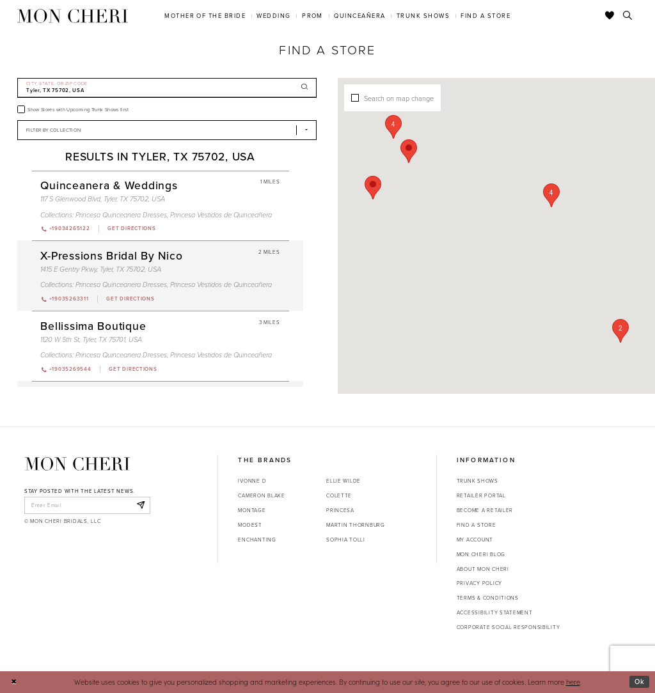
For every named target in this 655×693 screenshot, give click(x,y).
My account (475, 539)
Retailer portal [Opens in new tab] (481, 495)
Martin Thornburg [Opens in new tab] (355, 525)
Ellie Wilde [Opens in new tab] (343, 481)
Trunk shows (477, 481)
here (573, 682)
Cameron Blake (261, 495)
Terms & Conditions (488, 598)
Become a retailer (485, 510)
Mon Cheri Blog (481, 554)
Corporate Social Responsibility (508, 627)
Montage (251, 510)
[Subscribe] (140, 505)
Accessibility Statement (495, 612)
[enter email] (87, 505)
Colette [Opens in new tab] (339, 495)
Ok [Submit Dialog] (640, 681)
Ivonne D (252, 481)
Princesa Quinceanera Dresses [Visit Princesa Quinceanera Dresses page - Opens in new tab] (121, 215)
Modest (250, 525)
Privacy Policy (479, 583)
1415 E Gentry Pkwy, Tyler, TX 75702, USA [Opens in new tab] (100, 269)
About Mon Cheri (483, 569)
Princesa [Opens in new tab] (340, 510)
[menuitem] (205, 15)
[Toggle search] (628, 16)
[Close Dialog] (14, 682)
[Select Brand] (167, 130)
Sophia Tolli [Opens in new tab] (345, 539)
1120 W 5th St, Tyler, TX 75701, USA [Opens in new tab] (91, 339)
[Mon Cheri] (77, 464)
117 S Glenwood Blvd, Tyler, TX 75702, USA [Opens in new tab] (102, 199)
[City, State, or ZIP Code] (167, 88)
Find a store (476, 525)
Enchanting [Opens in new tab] (257, 539)
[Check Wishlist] (610, 16)
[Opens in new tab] (131, 229)
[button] (551, 195)
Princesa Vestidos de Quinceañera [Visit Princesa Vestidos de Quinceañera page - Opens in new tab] (221, 215)
